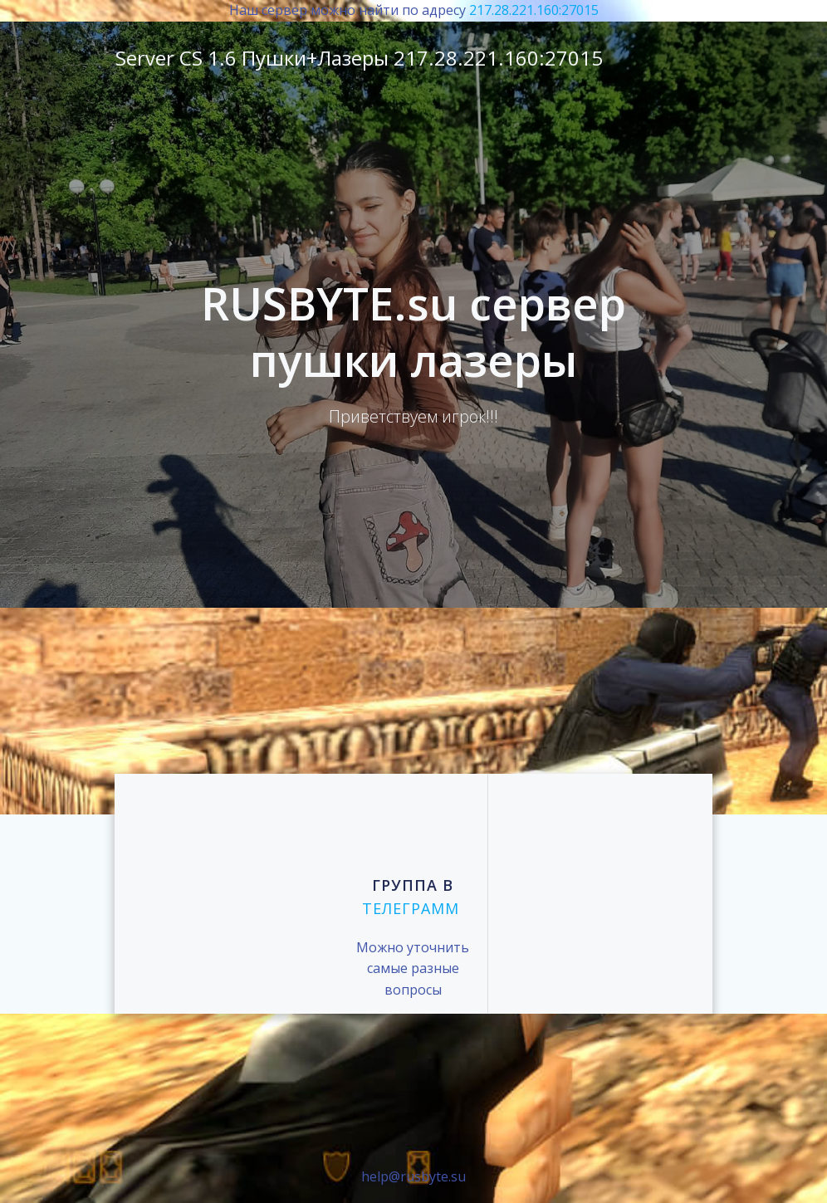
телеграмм (410, 909)
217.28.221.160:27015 (534, 10)
